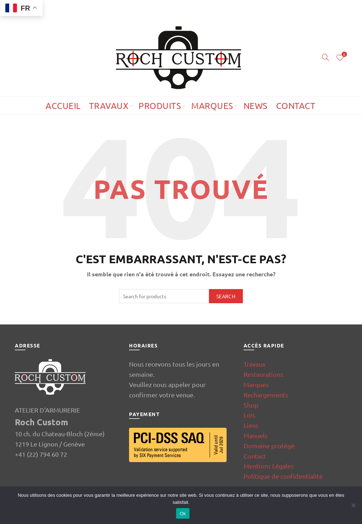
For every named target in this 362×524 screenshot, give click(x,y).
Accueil (63, 105)
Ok (183, 513)
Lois (249, 415)
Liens (251, 425)
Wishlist (344, 54)
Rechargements (266, 394)
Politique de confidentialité (283, 476)
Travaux (109, 105)
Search (225, 296)
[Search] (325, 57)
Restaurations (263, 374)
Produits (160, 105)
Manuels (256, 435)
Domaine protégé (269, 445)
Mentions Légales (269, 466)
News (256, 105)
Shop (251, 405)
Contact (296, 105)
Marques (212, 105)
